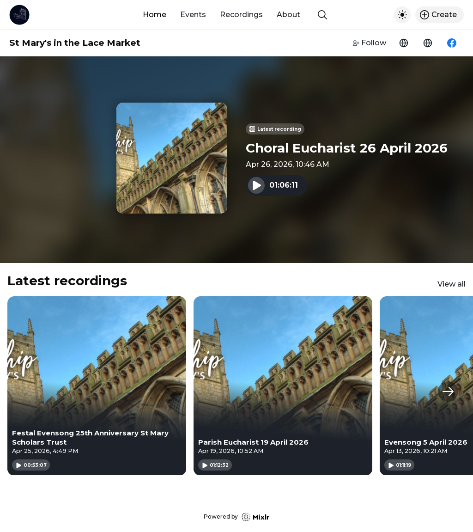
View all (451, 284)
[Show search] (322, 14)
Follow (369, 42)
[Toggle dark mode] (402, 14)
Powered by (236, 517)
